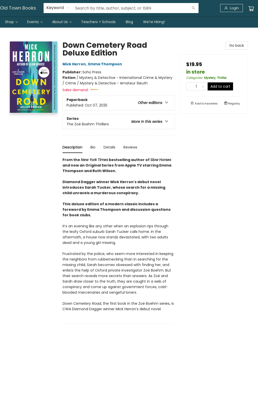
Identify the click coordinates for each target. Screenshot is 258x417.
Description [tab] (72, 147)
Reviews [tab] (130, 147)
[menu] (129, 22)
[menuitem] (11, 22)
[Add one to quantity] (203, 86)
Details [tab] (109, 147)
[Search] (193, 8)
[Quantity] (196, 86)
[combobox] (58, 8)
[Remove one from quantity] (189, 86)
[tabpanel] (118, 240)
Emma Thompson (105, 64)
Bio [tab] (92, 147)
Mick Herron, (75, 64)
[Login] (231, 8)
